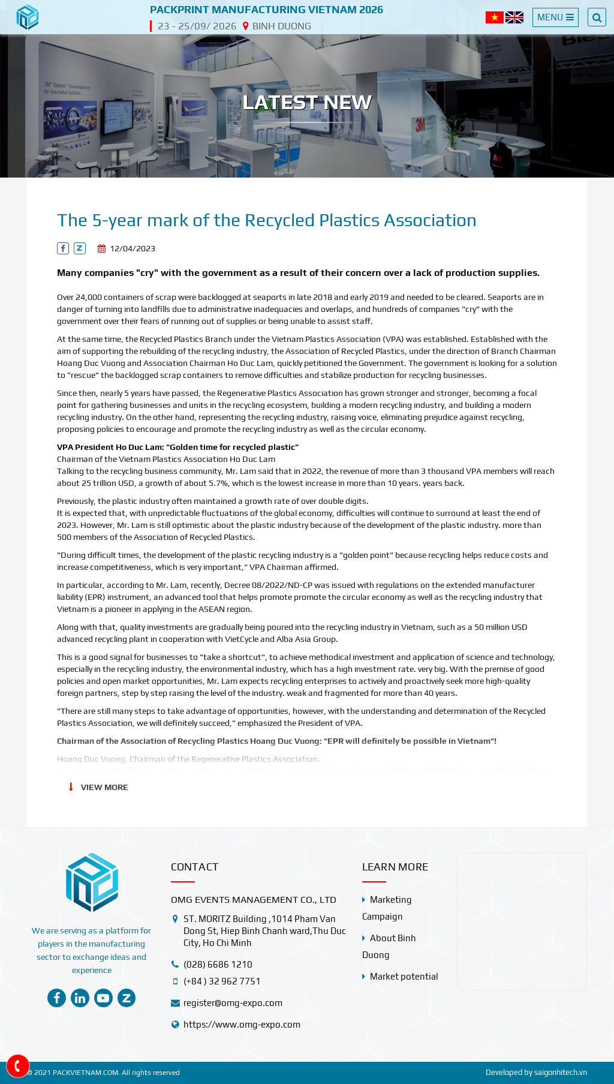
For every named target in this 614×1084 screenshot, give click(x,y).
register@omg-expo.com (232, 1003)
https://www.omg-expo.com (241, 1024)
